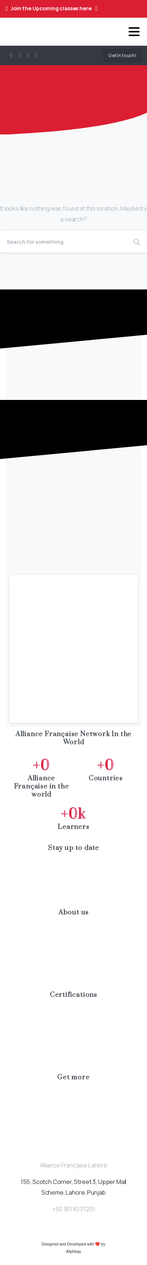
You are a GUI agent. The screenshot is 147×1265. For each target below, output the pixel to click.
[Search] (63, 242)
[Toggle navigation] (134, 31)
